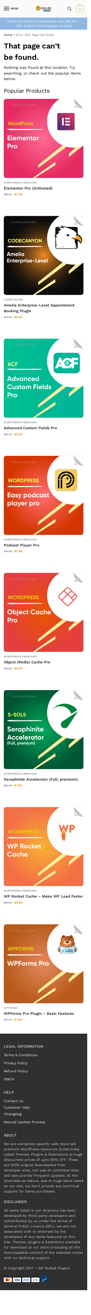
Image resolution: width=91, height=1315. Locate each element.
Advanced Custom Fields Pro (30, 428)
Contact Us (13, 1101)
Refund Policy (16, 1071)
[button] (79, 8)
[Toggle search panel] (69, 9)
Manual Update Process (24, 1122)
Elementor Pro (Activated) (28, 188)
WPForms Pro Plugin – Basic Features (39, 1013)
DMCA (9, 1079)
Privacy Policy (16, 1063)
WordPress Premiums (20, 182)
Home (8, 35)
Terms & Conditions (20, 1055)
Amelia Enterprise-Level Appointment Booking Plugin (39, 308)
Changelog (12, 1114)
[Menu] (11, 9)
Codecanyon (13, 299)
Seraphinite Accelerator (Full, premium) (41, 779)
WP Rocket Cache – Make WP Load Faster (43, 896)
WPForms (11, 1008)
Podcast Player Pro (21, 545)
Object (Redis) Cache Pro (27, 662)
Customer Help (17, 1107)
